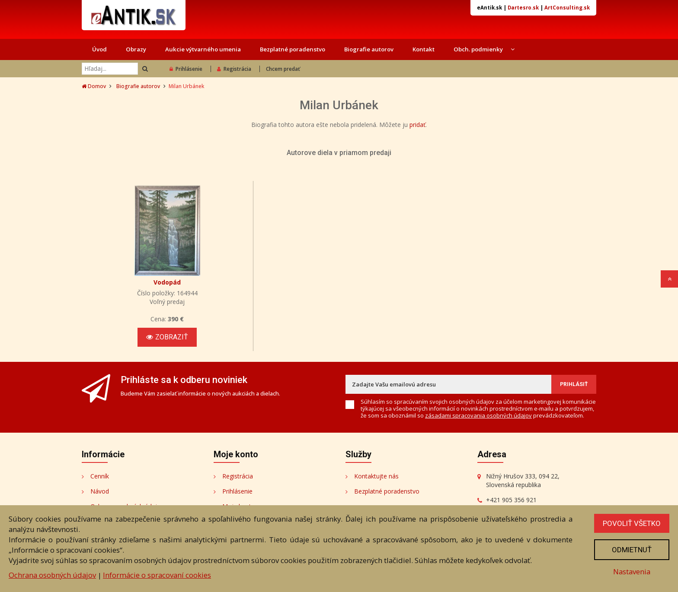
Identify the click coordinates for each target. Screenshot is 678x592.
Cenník (99, 476)
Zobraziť (167, 337)
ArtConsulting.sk (567, 7)
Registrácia (234, 69)
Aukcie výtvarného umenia (203, 49)
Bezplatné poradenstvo (292, 49)
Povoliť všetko (632, 523)
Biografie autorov (368, 49)
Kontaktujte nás (376, 476)
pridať (417, 124)
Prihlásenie (186, 69)
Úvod (99, 49)
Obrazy (136, 49)
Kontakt (424, 49)
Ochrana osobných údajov (52, 575)
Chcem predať (283, 69)
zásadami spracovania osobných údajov (478, 415)
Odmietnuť (632, 549)
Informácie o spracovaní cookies (157, 575)
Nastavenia (631, 571)
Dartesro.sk (523, 7)
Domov (94, 86)
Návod (99, 491)
